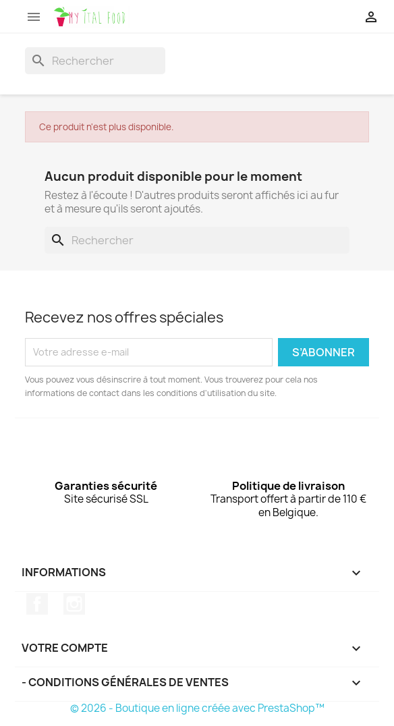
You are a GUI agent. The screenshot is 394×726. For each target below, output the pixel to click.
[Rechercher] (95, 60)
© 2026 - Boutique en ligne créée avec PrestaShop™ (197, 708)
